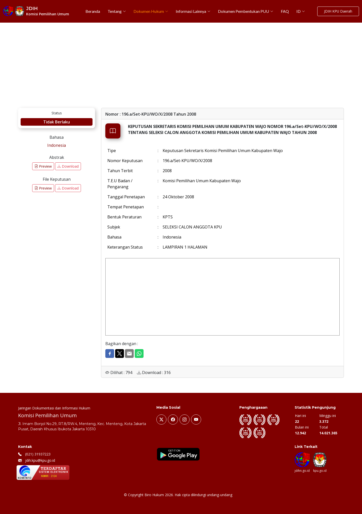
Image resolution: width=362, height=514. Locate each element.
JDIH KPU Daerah (338, 11)
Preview (43, 166)
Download (68, 166)
